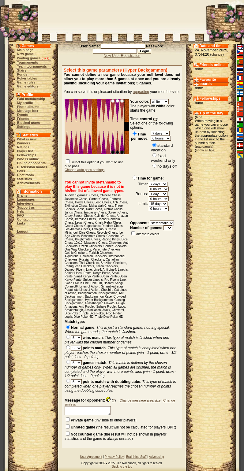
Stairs (22, 70)
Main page (25, 50)
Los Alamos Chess (77, 229)
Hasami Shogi (112, 283)
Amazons (71, 306)
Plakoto (109, 303)
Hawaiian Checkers (93, 256)
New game (25, 54)
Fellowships (26, 155)
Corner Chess (98, 199)
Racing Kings (111, 239)
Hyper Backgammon (99, 300)
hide (199, 117)
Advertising (156, 456)
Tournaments (27, 62)
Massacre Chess (95, 242)
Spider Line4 (73, 273)
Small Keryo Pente (87, 276)
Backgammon (87, 293)
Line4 (97, 269)
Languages (26, 199)
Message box (27, 111)
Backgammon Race (98, 296)
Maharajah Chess (101, 205)
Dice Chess (87, 232)
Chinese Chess (110, 195)
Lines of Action (89, 286)
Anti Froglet (87, 306)
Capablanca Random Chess (103, 226)
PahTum (96, 283)
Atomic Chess (112, 209)
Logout (22, 231)
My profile (25, 103)
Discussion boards (32, 167)
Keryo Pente (101, 273)
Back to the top (122, 466)
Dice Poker (72, 313)
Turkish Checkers (100, 252)
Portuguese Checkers (79, 266)
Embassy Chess (95, 212)
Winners (23, 143)
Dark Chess (94, 209)
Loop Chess (103, 202)
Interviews (25, 203)
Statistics (24, 179)
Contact (23, 219)
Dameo (69, 269)
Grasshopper (94, 303)
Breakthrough (74, 310)
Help (20, 211)
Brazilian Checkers (113, 263)
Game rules (26, 82)
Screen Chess (117, 212)
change (217, 54)
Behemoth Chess (93, 236)
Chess (93, 195)
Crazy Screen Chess (79, 215)
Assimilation (92, 310)
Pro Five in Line (115, 279)
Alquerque (72, 256)
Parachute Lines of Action (82, 289)
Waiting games (29, 58)
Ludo (121, 306)
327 (45, 58)
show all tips (205, 150)
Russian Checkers (91, 259)
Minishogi (71, 232)
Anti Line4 (109, 269)
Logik (68, 316)
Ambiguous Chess (104, 229)
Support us (26, 207)
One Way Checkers (78, 249)
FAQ (20, 215)
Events (22, 115)
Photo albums (28, 107)
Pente (88, 273)
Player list (25, 151)
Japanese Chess (76, 199)
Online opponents (31, 163)
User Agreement (91, 456)
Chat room (25, 175)
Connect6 (71, 286)
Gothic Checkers (76, 252)
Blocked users (28, 122)
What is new (27, 139)
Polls (21, 171)
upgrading (141, 92)
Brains (22, 195)
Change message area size (139, 400)
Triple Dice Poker (92, 313)
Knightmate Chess (87, 239)
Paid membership (31, 99)
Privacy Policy (114, 456)
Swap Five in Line (77, 283)
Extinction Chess (76, 205)
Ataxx (106, 310)
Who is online (28, 159)
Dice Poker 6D (83, 316)
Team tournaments (32, 66)
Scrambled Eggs (112, 286)
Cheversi (118, 310)
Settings (23, 126)
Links (21, 223)
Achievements (28, 183)
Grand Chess (74, 226)
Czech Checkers (90, 246)
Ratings (23, 147)
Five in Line (84, 269)
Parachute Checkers (107, 249)
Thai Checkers (89, 263)
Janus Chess (73, 212)
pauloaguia (204, 146)
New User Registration (121, 56)
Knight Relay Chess (108, 222)
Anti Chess (119, 202)
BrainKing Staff (136, 456)
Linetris (123, 269)
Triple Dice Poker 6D (109, 316)
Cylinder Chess (104, 215)
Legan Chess (84, 222)
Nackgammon (108, 293)
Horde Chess (84, 202)
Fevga (120, 303)
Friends (23, 119)
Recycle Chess (107, 232)
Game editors (28, 86)
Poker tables (27, 78)
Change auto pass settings (84, 170)
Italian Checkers (107, 266)
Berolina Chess (85, 219)
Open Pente (109, 276)
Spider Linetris (93, 279)
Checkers (115, 242)
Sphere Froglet (106, 306)
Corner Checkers (115, 246)
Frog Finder (114, 313)
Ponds (22, 74)
